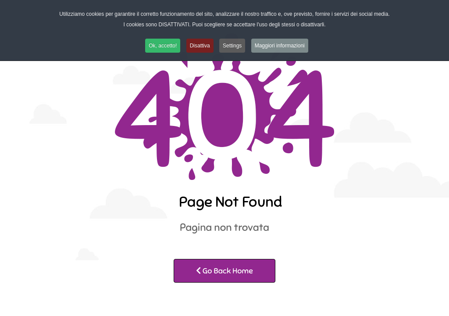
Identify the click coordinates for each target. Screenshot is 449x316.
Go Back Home (224, 271)
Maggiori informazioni (280, 46)
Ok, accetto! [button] (163, 46)
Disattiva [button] (200, 46)
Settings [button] (232, 46)
